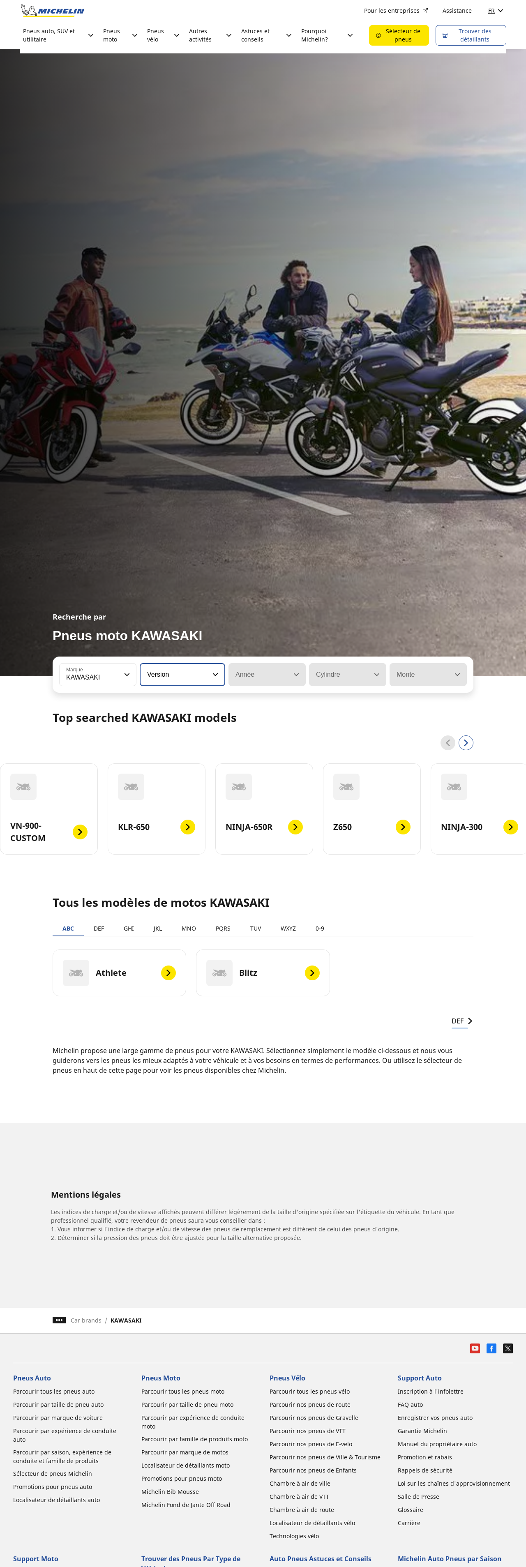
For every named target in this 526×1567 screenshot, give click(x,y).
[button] (126, 674)
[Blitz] (263, 972)
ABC (68, 928)
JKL (158, 928)
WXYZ (288, 928)
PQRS (223, 928)
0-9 (320, 928)
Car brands (86, 1320)
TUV (255, 928)
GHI (129, 928)
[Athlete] (119, 972)
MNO (189, 928)
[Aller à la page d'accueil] (52, 10)
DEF (99, 928)
